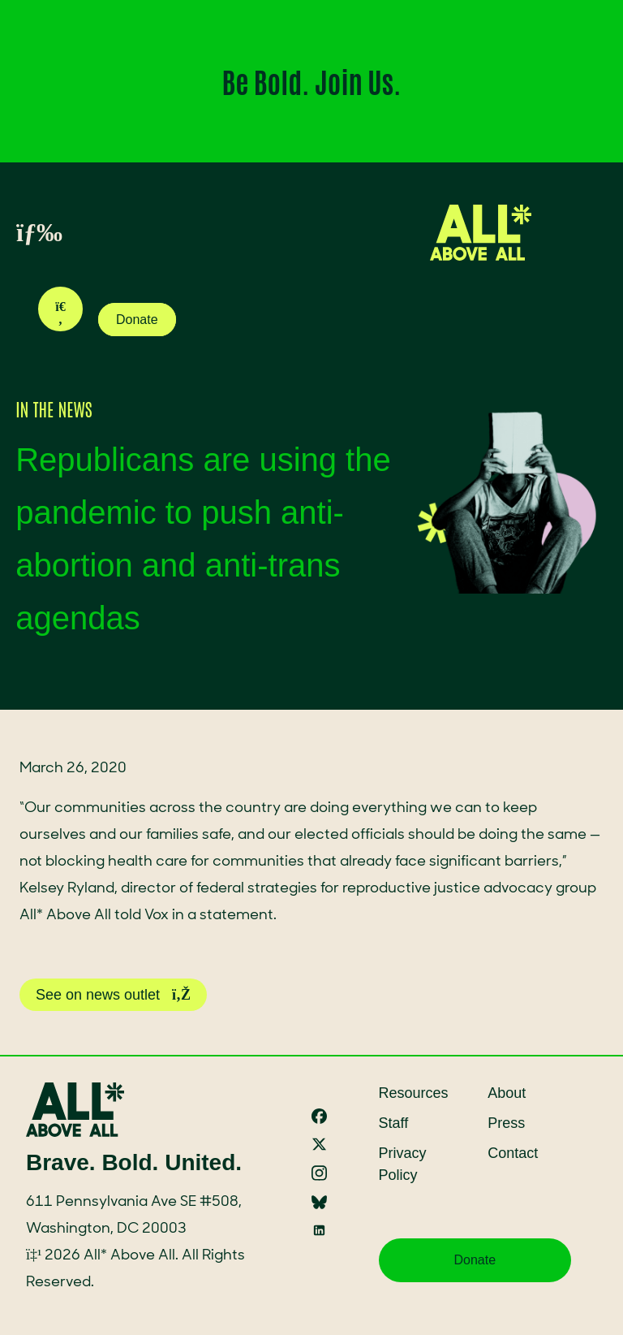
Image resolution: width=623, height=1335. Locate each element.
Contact (513, 1153)
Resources (414, 1093)
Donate (137, 319)
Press (506, 1123)
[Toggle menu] (21, 233)
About (507, 1093)
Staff (394, 1123)
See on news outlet (113, 995)
